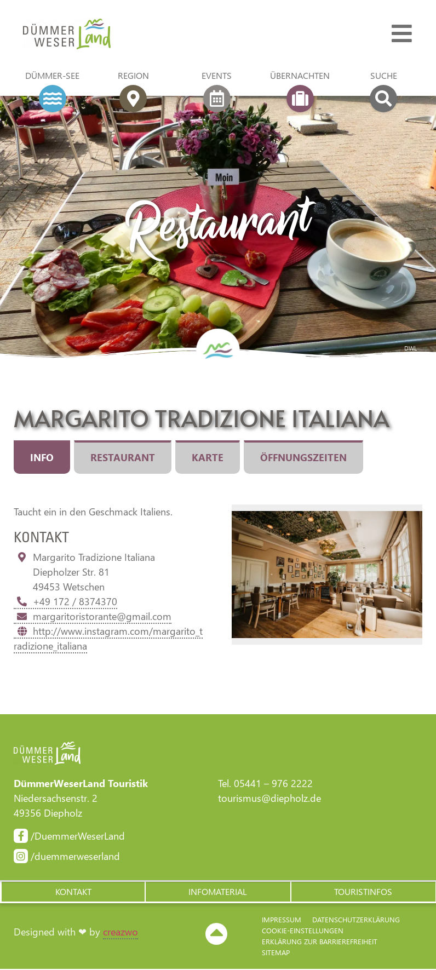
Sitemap (276, 953)
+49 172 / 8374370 (65, 601)
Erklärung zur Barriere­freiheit (319, 942)
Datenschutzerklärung (356, 920)
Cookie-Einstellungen (302, 931)
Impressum (281, 920)
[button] (72, 892)
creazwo (120, 932)
